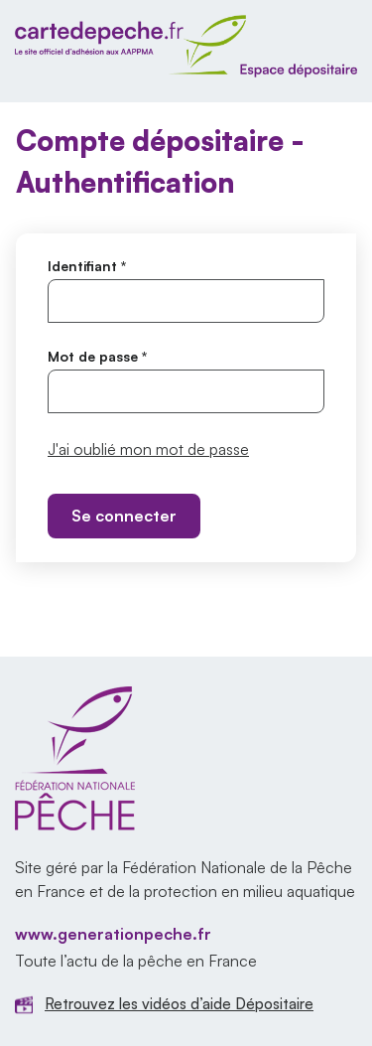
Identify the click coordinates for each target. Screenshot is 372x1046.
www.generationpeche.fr (113, 934)
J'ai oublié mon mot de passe (148, 449)
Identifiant (87, 265)
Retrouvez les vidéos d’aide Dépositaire (179, 1003)
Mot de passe (97, 356)
